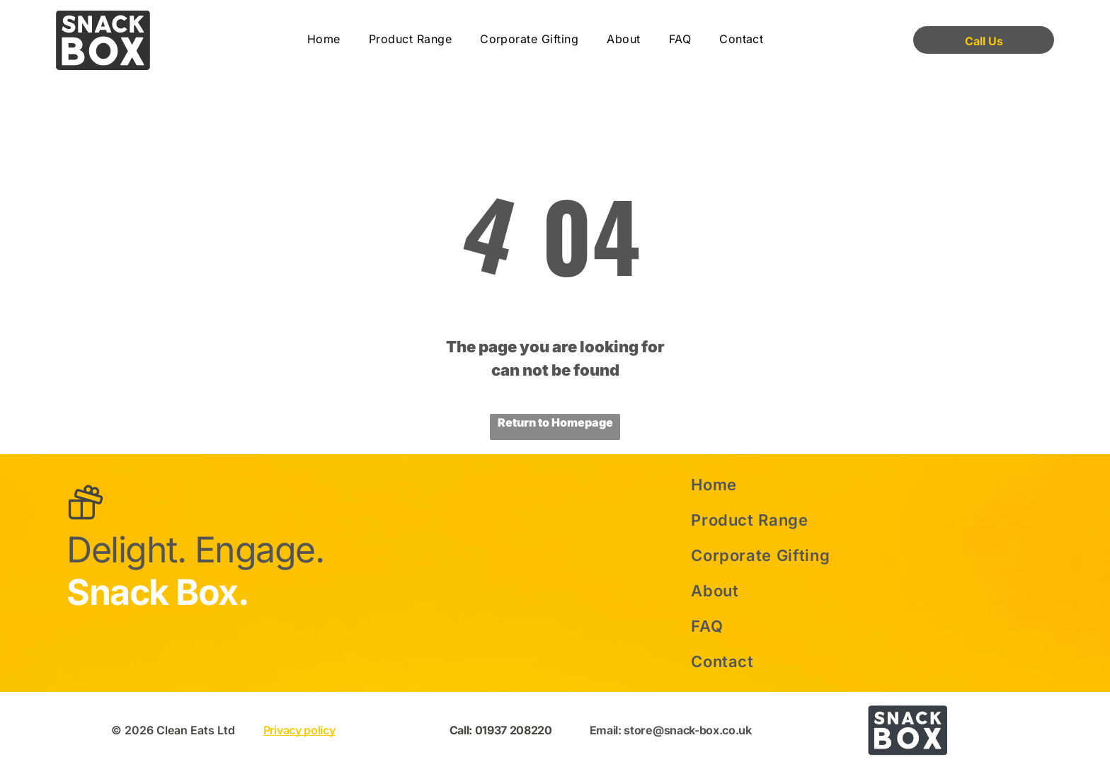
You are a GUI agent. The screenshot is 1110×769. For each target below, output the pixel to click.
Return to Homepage (555, 422)
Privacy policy (299, 730)
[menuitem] (324, 40)
